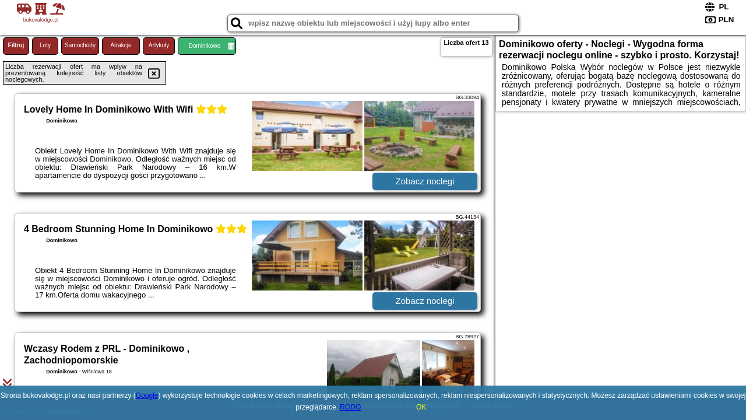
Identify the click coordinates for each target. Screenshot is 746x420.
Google (147, 395)
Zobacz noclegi (425, 181)
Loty (45, 45)
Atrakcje (120, 45)
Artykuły (159, 45)
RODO (350, 407)
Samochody (80, 45)
